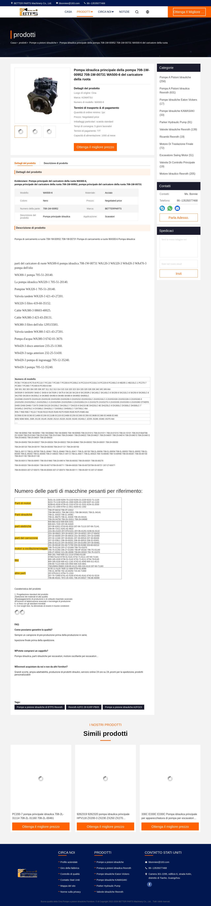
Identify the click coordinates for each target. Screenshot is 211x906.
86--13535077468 (94, 3)
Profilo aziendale (69, 862)
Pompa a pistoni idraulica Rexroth (114, 868)
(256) (175, 79)
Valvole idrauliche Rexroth (110, 891)
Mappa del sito (67, 886)
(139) (178, 129)
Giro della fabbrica (69, 868)
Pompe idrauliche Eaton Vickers (113, 874)
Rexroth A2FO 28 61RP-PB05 (83, 707)
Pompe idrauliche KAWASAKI (112, 880)
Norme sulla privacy (70, 891)
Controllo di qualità (70, 874)
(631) (174, 90)
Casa (68, 11)
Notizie (124, 11)
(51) (177, 155)
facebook (149, 884)
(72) (176, 146)
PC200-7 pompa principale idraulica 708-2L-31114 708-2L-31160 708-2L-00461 (38, 816)
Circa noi (106, 11)
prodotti (23, 42)
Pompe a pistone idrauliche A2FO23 (123, 707)
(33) (177, 113)
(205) (177, 173)
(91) (176, 122)
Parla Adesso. (178, 217)
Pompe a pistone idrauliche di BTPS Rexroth (39, 707)
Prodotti (85, 11)
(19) (172, 136)
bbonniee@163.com (68, 3)
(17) (178, 101)
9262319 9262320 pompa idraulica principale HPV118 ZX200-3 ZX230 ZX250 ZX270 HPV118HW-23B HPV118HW (103, 816)
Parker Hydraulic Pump (108, 886)
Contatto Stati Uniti (70, 880)
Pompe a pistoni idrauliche (42, 42)
